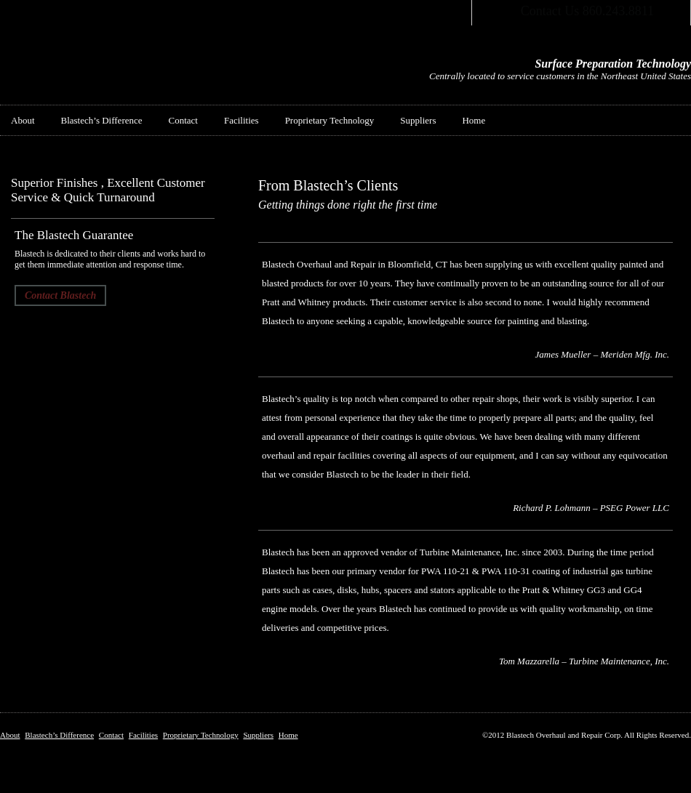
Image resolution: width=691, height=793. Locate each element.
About (23, 120)
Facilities (241, 120)
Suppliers (418, 120)
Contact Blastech (60, 295)
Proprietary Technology (330, 120)
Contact (183, 120)
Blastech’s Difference (102, 120)
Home (473, 120)
